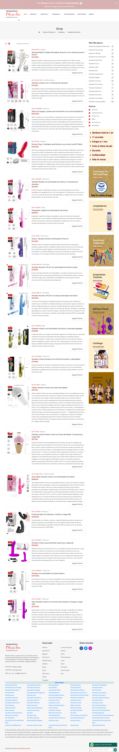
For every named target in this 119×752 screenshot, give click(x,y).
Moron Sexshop (53, 708)
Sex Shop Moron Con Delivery (79, 715)
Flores (44, 670)
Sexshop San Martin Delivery (100, 698)
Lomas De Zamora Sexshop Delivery (103, 715)
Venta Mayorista (69, 14)
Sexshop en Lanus (75, 703)
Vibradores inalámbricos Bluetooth (101, 46)
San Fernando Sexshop (99, 708)
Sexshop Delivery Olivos (23, 748)
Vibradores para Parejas (101, 50)
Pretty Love (95, 116)
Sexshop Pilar (53, 687)
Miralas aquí (97, 381)
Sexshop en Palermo (33, 700)
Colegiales (45, 680)
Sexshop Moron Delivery (77, 690)
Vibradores (61, 32)
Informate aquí (98, 209)
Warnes (44, 677)
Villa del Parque (46, 660)
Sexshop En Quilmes (11, 700)
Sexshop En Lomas (54, 703)
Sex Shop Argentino (98, 713)
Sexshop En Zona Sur (11, 698)
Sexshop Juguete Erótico (56, 695)
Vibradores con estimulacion (101, 56)
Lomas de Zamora (66, 647)
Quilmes (63, 651)
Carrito (91, 14)
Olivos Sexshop (9, 705)
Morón (63, 654)
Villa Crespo (45, 673)
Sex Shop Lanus (31, 715)
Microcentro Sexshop (55, 713)
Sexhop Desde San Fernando (100, 718)
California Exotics (97, 113)
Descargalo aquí (98, 346)
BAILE (93, 119)
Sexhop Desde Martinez (77, 718)
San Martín (64, 667)
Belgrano (45, 654)
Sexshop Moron (96, 690)
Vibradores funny (101, 63)
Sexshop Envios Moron (99, 695)
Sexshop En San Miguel (55, 698)
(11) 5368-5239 (17, 670)
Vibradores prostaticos (101, 84)
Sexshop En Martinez (33, 703)
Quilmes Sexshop (75, 705)
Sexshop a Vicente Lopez (34, 725)
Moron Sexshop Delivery (99, 705)
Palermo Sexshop (32, 705)
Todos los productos (49, 32)
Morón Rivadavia (66, 657)
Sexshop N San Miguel (33, 690)
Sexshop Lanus (9, 695)
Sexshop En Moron (97, 700)
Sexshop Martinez (54, 693)
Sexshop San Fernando (34, 685)
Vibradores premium (101, 81)
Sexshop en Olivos (54, 700)
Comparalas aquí (98, 312)
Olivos (62, 664)
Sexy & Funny (96, 122)
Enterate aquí (97, 177)
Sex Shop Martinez (54, 715)
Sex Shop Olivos (10, 718)
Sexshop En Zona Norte (34, 698)
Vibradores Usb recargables (101, 101)
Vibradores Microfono (101, 91)
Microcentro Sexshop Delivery (101, 710)
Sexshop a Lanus (54, 720)
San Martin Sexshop (55, 710)
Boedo (44, 667)
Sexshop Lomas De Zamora (78, 693)
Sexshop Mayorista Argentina (36, 693)
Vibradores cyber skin (101, 60)
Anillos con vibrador (101, 53)
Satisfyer (95, 109)
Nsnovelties (95, 125)
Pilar (62, 673)
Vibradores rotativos (74, 32)
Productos (45, 14)
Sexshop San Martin (11, 685)
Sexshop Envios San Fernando (79, 695)
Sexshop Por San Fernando (13, 687)
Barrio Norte (46, 651)
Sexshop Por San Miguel (99, 685)
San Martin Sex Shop (33, 710)
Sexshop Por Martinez (33, 687)
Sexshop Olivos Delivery (12, 690)
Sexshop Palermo (75, 687)
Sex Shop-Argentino (33, 718)
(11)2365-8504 (16, 667)
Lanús (62, 660)
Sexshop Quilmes (54, 685)
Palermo (44, 647)
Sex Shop (30, 713)
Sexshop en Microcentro (12, 703)
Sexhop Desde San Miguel (34, 720)
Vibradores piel (101, 70)
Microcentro (46, 657)
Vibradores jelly (101, 67)
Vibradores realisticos (101, 87)
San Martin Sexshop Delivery (13, 713)
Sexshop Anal (74, 725)
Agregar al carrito (77, 73)
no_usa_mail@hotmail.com (17, 673)
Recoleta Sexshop (75, 708)
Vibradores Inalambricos (101, 74)
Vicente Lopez (65, 670)
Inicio (25, 14)
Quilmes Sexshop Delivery (34, 708)
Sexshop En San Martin (77, 698)
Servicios (34, 14)
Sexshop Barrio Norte (98, 725)
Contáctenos (81, 14)
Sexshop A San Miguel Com (13, 725)
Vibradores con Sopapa (101, 98)
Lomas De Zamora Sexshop (57, 718)
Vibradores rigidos (101, 77)
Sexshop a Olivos (75, 720)
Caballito (45, 664)
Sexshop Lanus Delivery (99, 693)
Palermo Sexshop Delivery (56, 705)
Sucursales (56, 14)
